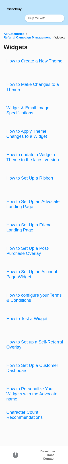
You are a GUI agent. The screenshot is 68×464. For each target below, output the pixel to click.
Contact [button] (48, 458)
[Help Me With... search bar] (44, 18)
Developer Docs (47, 453)
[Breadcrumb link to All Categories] (14, 33)
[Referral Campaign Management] (28, 37)
